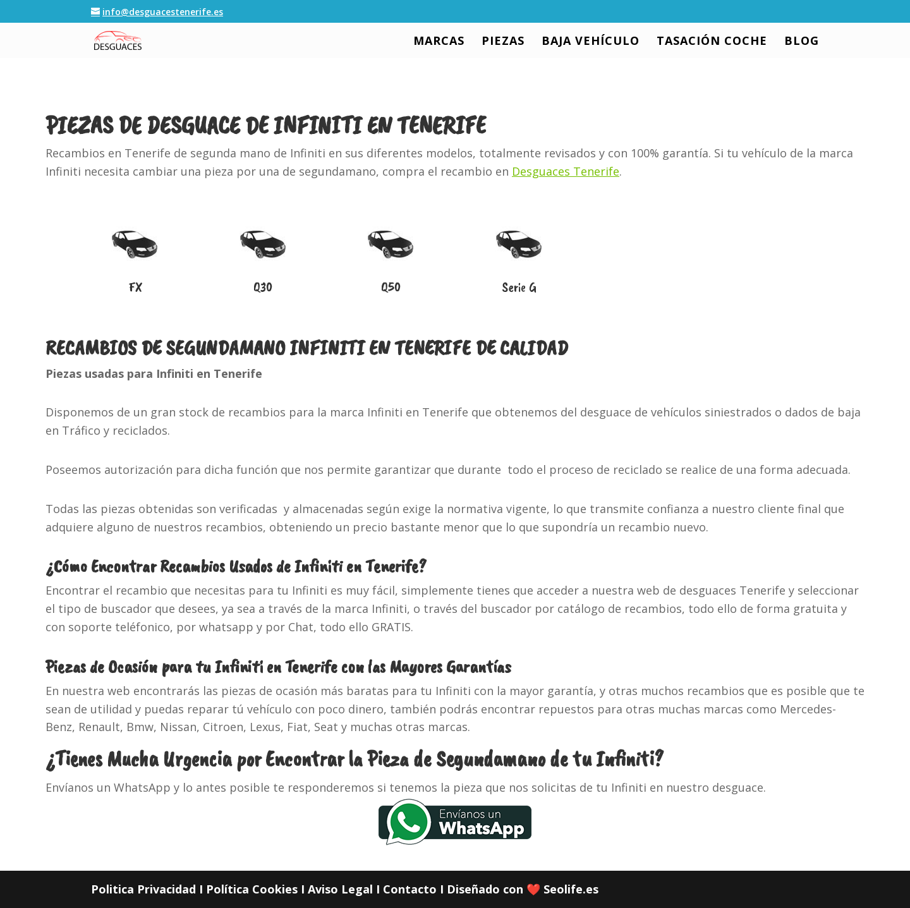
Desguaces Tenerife (565, 171)
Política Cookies (252, 889)
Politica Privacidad (143, 889)
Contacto (410, 889)
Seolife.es (570, 889)
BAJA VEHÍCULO (591, 42)
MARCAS (438, 42)
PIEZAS (503, 42)
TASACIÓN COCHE (712, 42)
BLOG (801, 42)
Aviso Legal (340, 889)
